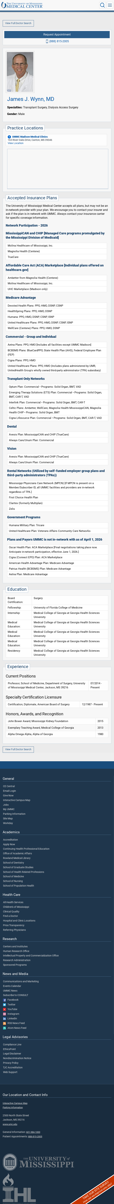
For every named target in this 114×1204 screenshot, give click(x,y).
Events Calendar (12, 986)
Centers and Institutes (15, 946)
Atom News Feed (14, 1028)
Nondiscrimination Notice (17, 1058)
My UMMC (9, 809)
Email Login (9, 791)
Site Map (8, 818)
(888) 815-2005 (59, 41)
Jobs (6, 804)
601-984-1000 (33, 1132)
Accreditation (10, 839)
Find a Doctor (10, 916)
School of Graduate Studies (18, 867)
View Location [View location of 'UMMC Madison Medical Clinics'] (15, 143)
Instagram (11, 1014)
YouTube (10, 1009)
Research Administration (16, 960)
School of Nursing (13, 881)
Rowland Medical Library (16, 858)
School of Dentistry (13, 862)
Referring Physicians (14, 930)
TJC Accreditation (13, 1067)
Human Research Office (16, 951)
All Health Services (13, 902)
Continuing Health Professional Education (26, 849)
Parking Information (14, 814)
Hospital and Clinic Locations (19, 920)
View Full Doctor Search (18, 23)
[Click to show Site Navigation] (110, 5)
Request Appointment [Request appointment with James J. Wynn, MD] (57, 34)
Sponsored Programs (15, 965)
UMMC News (10, 990)
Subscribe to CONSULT (15, 995)
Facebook (10, 999)
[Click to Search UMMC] (102, 5)
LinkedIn (10, 1018)
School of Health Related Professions (23, 872)
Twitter (9, 1004)
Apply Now (9, 844)
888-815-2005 (35, 1136)
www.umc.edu (10, 1124)
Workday (8, 823)
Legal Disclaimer (12, 1053)
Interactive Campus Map (16, 800)
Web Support (10, 1072)
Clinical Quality (11, 911)
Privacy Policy (10, 1063)
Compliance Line (12, 1044)
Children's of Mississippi (16, 907)
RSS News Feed (14, 1023)
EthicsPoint (9, 1049)
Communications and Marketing (21, 981)
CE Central (9, 786)
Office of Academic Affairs (17, 853)
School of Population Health (18, 885)
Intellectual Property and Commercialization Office (31, 955)
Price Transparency (13, 925)
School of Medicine (13, 876)
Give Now (8, 795)
